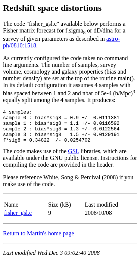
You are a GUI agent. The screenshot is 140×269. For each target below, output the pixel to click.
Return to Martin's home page (38, 240)
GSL (73, 158)
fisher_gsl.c (18, 219)
